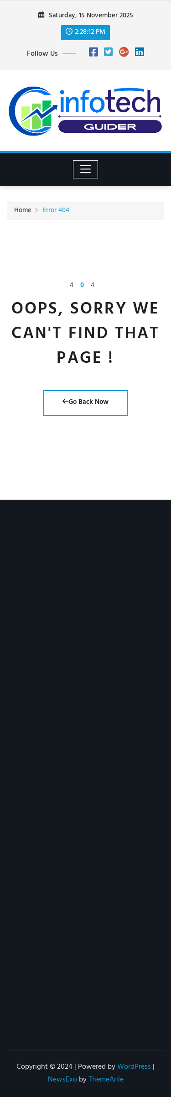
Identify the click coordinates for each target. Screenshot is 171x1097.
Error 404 (55, 212)
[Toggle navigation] (85, 169)
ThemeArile (106, 1080)
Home (22, 212)
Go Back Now (85, 402)
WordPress (134, 1067)
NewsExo (62, 1080)
